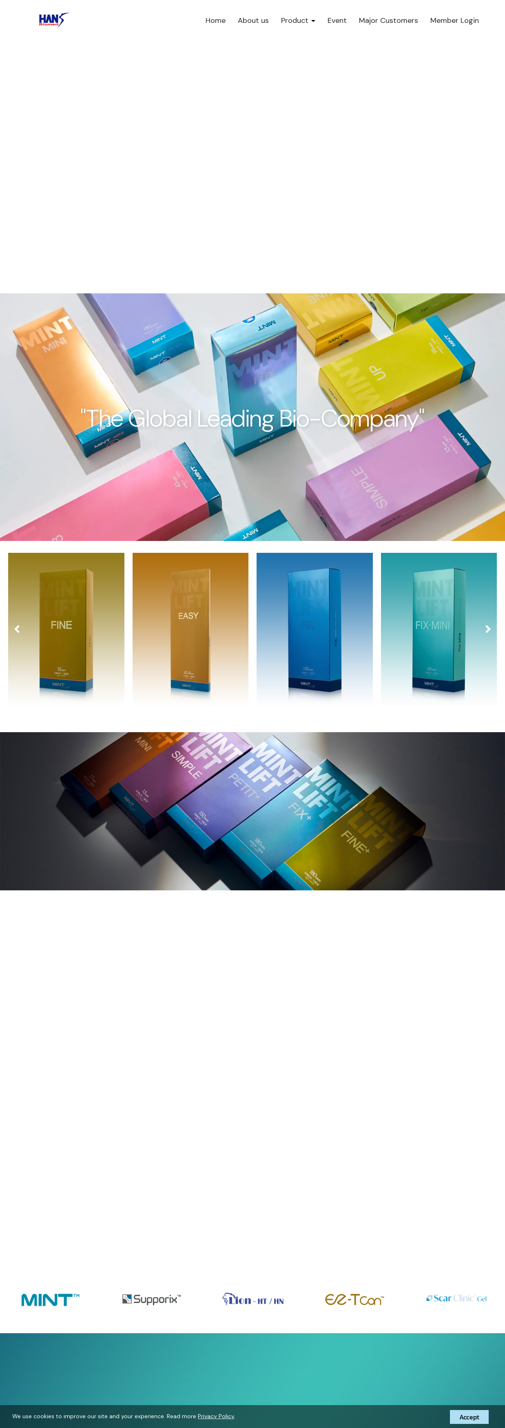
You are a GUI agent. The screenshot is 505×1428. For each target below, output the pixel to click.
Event (337, 20)
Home (216, 20)
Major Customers (388, 20)
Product (298, 20)
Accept (469, 1417)
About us (253, 20)
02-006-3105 (288, 1374)
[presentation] (17, 629)
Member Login (454, 20)
